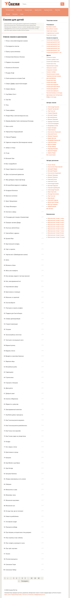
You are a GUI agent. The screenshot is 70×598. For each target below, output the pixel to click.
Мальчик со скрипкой (12, 297)
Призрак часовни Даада (13, 222)
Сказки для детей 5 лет (53, 46)
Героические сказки (52, 65)
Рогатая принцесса (11, 559)
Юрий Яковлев (52, 206)
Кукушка (8, 457)
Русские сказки (10, 10)
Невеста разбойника (12, 516)
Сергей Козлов (52, 142)
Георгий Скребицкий (54, 187)
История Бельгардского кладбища (16, 185)
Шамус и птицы (10, 147)
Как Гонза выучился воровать (15, 420)
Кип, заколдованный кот (13, 281)
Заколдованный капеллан (14, 409)
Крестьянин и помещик (13, 292)
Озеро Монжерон (11, 206)
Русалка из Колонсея (12, 67)
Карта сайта (7, 594)
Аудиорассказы (48, 10)
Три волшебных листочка (13, 335)
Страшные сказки (51, 70)
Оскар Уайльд (52, 146)
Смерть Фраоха (10, 89)
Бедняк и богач (10, 351)
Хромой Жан (10, 238)
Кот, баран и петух (11, 447)
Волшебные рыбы (11, 367)
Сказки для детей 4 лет (53, 44)
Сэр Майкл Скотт (11, 94)
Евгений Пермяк (52, 115)
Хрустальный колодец (12, 244)
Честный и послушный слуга (14, 340)
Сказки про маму (51, 82)
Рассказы (15, 14)
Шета (7, 260)
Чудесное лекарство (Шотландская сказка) (19, 142)
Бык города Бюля (11, 164)
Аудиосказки (38, 10)
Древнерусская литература (54, 95)
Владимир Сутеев (53, 125)
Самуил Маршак (52, 113)
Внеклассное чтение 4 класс (56, 224)
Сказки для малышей (52, 40)
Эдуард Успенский (53, 121)
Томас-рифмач (10, 110)
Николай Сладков (53, 200)
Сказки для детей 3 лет (53, 42)
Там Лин (8, 99)
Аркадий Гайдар (52, 169)
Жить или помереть (12, 270)
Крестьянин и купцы (12, 452)
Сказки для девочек (52, 88)
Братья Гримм (52, 144)
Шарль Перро (52, 153)
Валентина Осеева (53, 202)
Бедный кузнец (10, 345)
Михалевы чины (11, 495)
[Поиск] (41, 4)
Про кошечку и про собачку (14, 538)
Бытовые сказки (51, 26)
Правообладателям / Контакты (19, 594)
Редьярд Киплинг (53, 148)
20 (31, 578)
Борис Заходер (52, 127)
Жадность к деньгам (12, 404)
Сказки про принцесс (52, 91)
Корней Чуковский (53, 109)
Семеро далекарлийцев (13, 318)
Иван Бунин (51, 198)
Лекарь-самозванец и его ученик (16, 479)
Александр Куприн (53, 183)
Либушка (8, 484)
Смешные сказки (51, 68)
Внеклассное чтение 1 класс (56, 218)
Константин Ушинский (54, 132)
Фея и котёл (9, 126)
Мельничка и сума (11, 489)
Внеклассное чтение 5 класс (56, 226)
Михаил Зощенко (53, 136)
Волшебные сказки (52, 29)
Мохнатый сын (10, 505)
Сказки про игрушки (52, 84)
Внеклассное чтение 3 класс (56, 222)
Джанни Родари (52, 150)
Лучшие (8, 14)
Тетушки (8, 329)
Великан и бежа (11, 265)
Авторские (19, 10)
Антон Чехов (51, 164)
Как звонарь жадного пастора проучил (18, 276)
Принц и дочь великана (13, 51)
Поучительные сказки (52, 74)
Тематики (57, 10)
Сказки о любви (51, 72)
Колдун (8, 441)
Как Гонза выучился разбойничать (16, 425)
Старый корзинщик (12, 324)
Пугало (8, 554)
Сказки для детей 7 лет (53, 50)
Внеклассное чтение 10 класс (56, 237)
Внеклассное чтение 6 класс (56, 229)
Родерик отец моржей (12, 62)
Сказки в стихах (51, 57)
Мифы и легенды (51, 97)
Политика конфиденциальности (36, 594)
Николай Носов (52, 134)
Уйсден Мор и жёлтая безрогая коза (17, 115)
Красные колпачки (11, 196)
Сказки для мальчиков (53, 86)
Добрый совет (10, 393)
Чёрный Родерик (11, 137)
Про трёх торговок (11, 548)
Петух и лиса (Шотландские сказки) (17, 41)
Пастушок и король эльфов (14, 308)
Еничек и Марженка (12, 399)
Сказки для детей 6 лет (53, 48)
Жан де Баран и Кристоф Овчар (15, 180)
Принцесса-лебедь (11, 527)
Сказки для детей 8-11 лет (54, 52)
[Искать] (62, 4)
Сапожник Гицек (11, 564)
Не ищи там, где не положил (14, 511)
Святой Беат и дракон (12, 233)
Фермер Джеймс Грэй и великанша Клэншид (19, 121)
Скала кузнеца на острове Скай (15, 78)
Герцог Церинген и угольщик (14, 169)
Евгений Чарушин (53, 185)
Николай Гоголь (52, 181)
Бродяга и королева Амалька (15, 356)
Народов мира (28, 10)
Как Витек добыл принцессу (14, 415)
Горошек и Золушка (12, 383)
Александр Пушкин (53, 107)
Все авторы (49, 208)
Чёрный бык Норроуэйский (14, 132)
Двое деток (9, 388)
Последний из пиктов (12, 46)
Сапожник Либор (11, 570)
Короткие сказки (51, 35)
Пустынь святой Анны (12, 228)
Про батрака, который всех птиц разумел (18, 532)
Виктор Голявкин (53, 204)
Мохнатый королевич (12, 500)
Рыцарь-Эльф (10, 73)
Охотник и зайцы (11, 212)
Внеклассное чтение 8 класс (56, 233)
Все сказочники (51, 155)
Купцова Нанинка (11, 473)
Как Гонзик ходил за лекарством (16, 436)
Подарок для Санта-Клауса (14, 313)
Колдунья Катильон (12, 190)
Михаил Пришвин (53, 119)
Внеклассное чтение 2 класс (56, 220)
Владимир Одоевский (54, 140)
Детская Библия (51, 78)
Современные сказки (52, 33)
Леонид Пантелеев (53, 194)
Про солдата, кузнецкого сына (15, 543)
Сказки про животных (52, 61)
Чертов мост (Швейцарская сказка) (17, 254)
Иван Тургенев (52, 192)
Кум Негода (9, 468)
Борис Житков (52, 138)
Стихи (21, 14)
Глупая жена (9, 377)
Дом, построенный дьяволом (15, 174)
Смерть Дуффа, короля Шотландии (16, 83)
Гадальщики (9, 372)
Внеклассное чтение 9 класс (56, 235)
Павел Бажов (52, 130)
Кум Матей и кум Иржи (13, 463)
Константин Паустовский (55, 167)
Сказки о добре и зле (52, 59)
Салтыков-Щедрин (53, 123)
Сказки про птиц (51, 63)
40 (38, 578)
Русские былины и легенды (54, 93)
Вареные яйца (10, 361)
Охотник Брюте (10, 302)
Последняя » (25, 581)
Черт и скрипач (10, 249)
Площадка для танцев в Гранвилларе (17, 217)
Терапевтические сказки (53, 76)
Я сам (7, 153)
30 (35, 578)
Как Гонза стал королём (13, 431)
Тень (7, 105)
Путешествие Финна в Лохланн (15, 57)
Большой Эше (10, 158)
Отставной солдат (11, 521)
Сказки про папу (51, 80)
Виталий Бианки (52, 117)
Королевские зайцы (12, 286)
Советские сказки (51, 31)
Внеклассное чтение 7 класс (56, 231)
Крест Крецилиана (11, 201)
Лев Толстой (51, 111)
